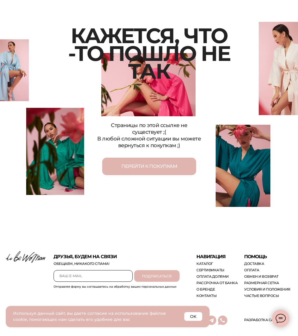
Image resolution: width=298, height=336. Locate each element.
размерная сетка (261, 283)
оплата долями (212, 276)
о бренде (205, 289)
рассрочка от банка (216, 283)
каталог (204, 263)
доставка (254, 263)
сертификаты (210, 270)
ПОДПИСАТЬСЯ (157, 276)
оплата (251, 270)
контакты (206, 295)
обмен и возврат (261, 276)
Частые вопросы (261, 295)
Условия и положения (267, 289)
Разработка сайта (262, 320)
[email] (93, 276)
